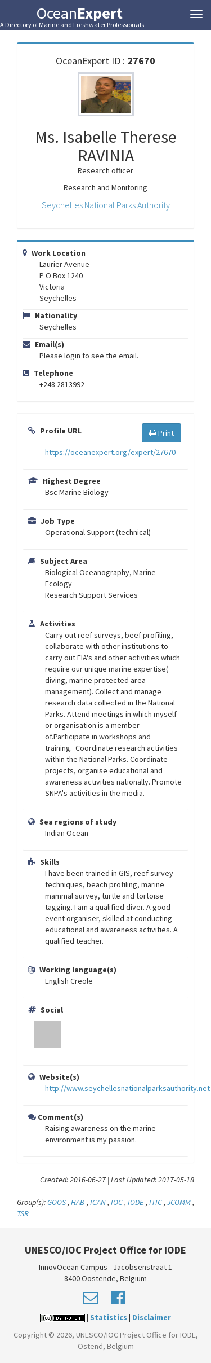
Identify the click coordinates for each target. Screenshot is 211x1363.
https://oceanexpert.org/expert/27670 (110, 452)
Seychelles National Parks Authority (106, 205)
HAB (78, 1202)
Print (161, 433)
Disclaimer (151, 1317)
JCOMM (179, 1202)
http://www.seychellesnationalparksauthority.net (127, 1088)
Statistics (108, 1317)
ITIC (155, 1202)
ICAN (98, 1202)
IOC (117, 1202)
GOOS (56, 1202)
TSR (23, 1213)
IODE (135, 1202)
